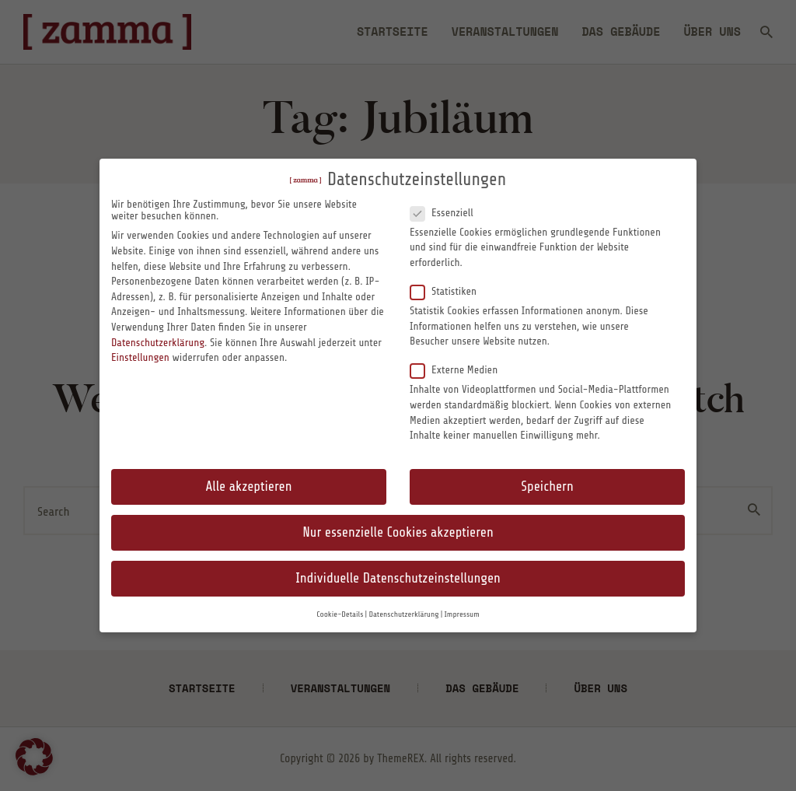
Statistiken (450, 291)
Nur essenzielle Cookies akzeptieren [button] (397, 532)
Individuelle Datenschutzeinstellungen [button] (398, 578)
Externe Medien (460, 369)
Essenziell (448, 212)
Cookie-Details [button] (339, 614)
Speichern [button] (547, 486)
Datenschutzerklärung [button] (403, 614)
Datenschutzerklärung (157, 342)
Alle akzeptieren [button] (249, 486)
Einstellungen (140, 357)
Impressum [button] (462, 614)
